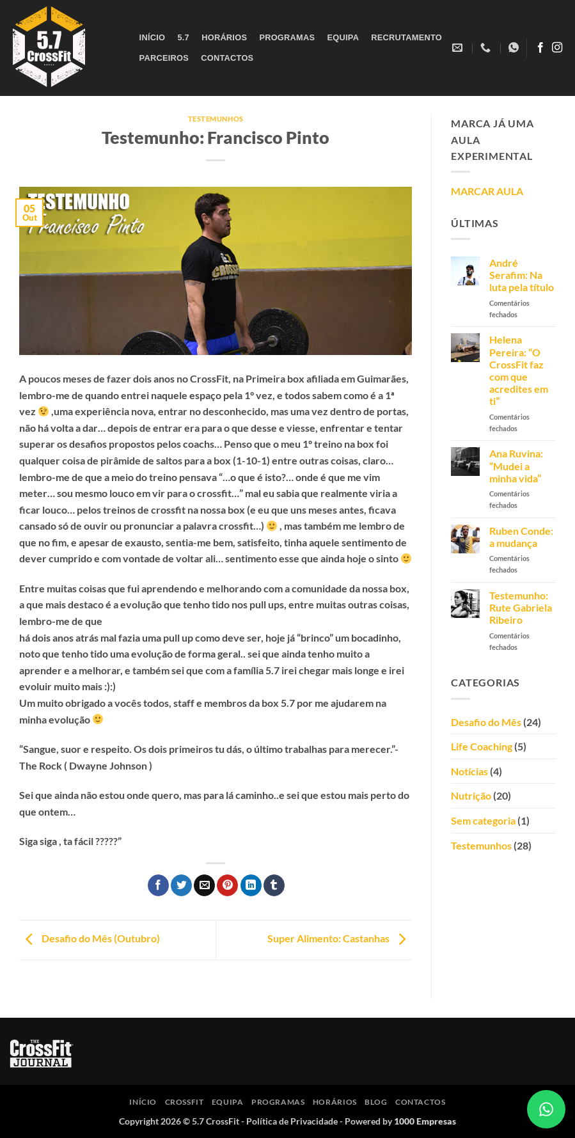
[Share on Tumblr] (274, 885)
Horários (224, 37)
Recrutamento (406, 37)
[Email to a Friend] (204, 885)
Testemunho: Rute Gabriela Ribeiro (520, 607)
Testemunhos (216, 119)
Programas (287, 37)
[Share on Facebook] (158, 885)
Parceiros (164, 58)
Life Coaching (481, 746)
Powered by (400, 1121)
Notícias (469, 771)
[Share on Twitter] (181, 885)
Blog (376, 1102)
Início (152, 37)
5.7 (183, 37)
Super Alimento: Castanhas (339, 939)
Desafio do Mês (486, 722)
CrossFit (184, 1102)
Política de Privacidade (292, 1121)
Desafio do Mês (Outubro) (89, 939)
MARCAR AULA (487, 191)
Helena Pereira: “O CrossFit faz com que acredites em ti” (518, 370)
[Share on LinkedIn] (251, 885)
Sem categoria (483, 820)
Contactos (227, 58)
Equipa (343, 37)
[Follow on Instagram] (557, 48)
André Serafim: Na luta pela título (521, 275)
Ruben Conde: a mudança (521, 537)
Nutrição (471, 795)
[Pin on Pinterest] (227, 885)
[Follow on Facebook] (540, 48)
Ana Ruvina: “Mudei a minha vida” (516, 465)
